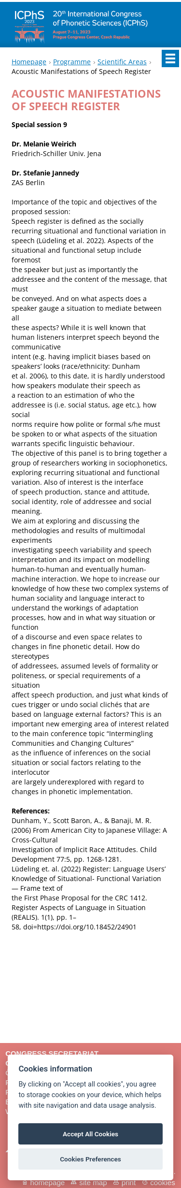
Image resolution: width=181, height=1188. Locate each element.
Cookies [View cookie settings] (162, 1182)
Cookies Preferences (90, 1159)
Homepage (29, 61)
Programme (72, 61)
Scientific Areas (122, 61)
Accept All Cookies (90, 1134)
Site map (93, 1182)
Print (129, 1182)
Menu (170, 58)
